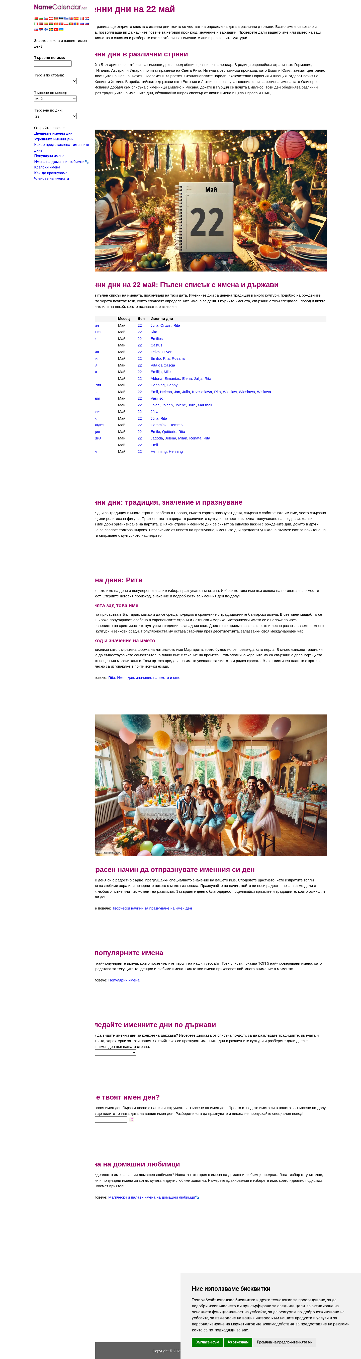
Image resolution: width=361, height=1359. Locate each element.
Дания (110, 339)
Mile (182, 366)
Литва (110, 372)
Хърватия (113, 432)
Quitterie (184, 425)
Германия (113, 326)
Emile (170, 425)
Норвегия (113, 379)
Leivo (169, 345)
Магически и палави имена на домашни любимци (172, 1196)
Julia (169, 319)
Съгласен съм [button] (207, 1342)
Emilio (170, 352)
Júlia (169, 405)
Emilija (170, 366)
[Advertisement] (213, 118)
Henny (187, 379)
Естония (112, 345)
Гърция (111, 332)
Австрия (112, 319)
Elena (201, 372)
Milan (197, 432)
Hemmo (190, 419)
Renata (210, 432)
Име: (103, 1118)
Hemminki (173, 419)
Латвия (111, 366)
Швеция (112, 445)
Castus (171, 339)
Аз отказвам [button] (238, 1342)
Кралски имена (47, 167)
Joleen (182, 399)
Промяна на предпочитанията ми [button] (284, 1342)
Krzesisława (217, 385)
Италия (111, 359)
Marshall (220, 399)
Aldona (171, 372)
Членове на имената (51, 179)
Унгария (112, 412)
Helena (181, 385)
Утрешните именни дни (53, 139)
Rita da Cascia (177, 359)
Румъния (113, 392)
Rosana (193, 352)
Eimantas (187, 372)
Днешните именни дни (53, 134)
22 (155, 319)
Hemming (173, 445)
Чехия (110, 438)
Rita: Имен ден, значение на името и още (165, 677)
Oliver (181, 345)
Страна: (106, 1046)
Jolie (207, 399)
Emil (168, 385)
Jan (192, 385)
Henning (172, 379)
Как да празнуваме (50, 173)
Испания (112, 352)
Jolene (195, 399)
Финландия (115, 419)
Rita (191, 319)
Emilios (171, 332)
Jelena (185, 432)
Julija (213, 372)
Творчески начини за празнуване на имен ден (172, 896)
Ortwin (180, 319)
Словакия (113, 405)
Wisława (279, 385)
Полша (111, 385)
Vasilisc (171, 392)
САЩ (109, 399)
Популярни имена (49, 156)
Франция (112, 425)
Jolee (169, 399)
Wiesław (244, 385)
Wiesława (261, 385)
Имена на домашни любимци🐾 (61, 162)
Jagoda (171, 432)
